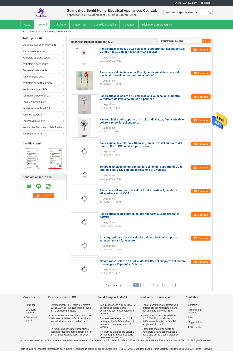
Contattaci (129, 24)
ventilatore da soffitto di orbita (38, 83)
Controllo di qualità (105, 24)
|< (121, 285)
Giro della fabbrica (31, 311)
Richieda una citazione (194, 311)
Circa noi (30, 305)
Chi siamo (60, 24)
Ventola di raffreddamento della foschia (42, 127)
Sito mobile (195, 327)
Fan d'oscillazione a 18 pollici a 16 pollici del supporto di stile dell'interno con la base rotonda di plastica (117, 309)
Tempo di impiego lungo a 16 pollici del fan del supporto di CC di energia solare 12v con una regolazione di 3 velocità (141, 168)
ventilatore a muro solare (35, 64)
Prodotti (42, 24)
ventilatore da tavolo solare (36, 57)
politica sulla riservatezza (33, 340)
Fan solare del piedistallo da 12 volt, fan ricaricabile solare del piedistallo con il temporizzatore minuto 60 (139, 74)
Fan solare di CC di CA (34, 133)
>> (165, 285)
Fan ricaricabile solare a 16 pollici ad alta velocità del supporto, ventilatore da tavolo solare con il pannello (140, 97)
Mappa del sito (195, 322)
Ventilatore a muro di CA (35, 89)
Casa (27, 24)
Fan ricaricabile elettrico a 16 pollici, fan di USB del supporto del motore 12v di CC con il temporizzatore (141, 145)
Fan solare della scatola (35, 70)
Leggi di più (109, 57)
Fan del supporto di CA (34, 102)
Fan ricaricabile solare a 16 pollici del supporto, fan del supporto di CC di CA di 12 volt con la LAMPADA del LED (143, 50)
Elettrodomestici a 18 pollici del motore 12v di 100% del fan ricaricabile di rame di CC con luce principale (71, 308)
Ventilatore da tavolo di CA (36, 95)
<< (128, 285)
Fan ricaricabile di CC (34, 76)
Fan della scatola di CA (34, 114)
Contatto (203, 49)
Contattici (193, 305)
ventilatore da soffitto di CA (36, 108)
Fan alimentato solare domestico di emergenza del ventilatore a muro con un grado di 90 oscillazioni (160, 308)
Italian (207, 3)
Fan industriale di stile (34, 121)
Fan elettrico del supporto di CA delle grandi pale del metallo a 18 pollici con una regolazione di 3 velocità (117, 322)
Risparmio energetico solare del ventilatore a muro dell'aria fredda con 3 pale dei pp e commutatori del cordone (161, 333)
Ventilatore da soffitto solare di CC (40, 45)
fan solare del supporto (34, 51)
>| (173, 285)
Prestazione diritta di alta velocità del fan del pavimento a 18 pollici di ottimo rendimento (116, 335)
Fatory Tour (80, 24)
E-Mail (191, 317)
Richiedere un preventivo (157, 24)
